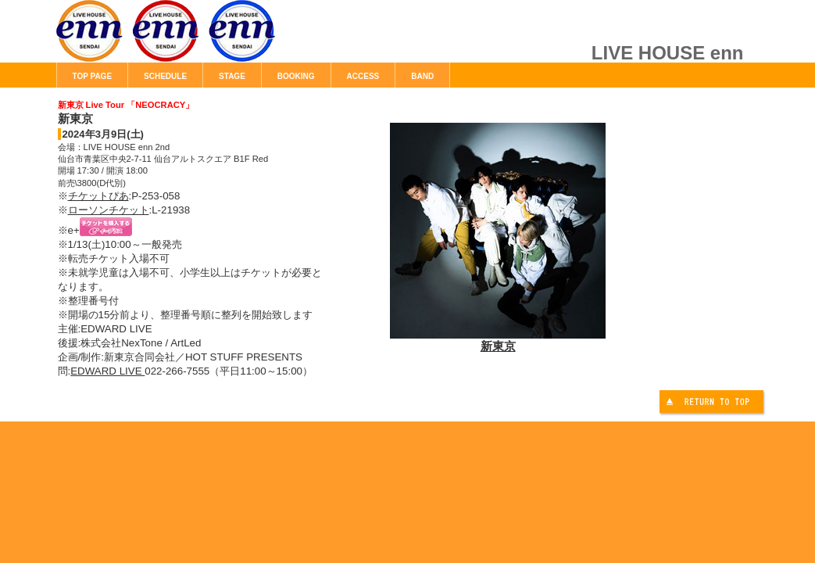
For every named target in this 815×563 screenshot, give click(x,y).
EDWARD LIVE (107, 371)
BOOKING (296, 76)
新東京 (498, 339)
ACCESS (363, 76)
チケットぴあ (98, 196)
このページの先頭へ (713, 404)
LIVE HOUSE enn (232, 39)
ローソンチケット (108, 210)
